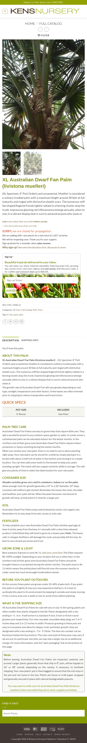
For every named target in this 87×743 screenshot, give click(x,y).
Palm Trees (38, 310)
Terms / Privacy (62, 734)
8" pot (10, 314)
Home (30, 23)
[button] (5, 11)
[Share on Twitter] (10, 321)
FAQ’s (38, 734)
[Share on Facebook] (5, 321)
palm (15, 314)
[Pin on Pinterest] (21, 321)
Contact (47, 734)
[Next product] (40, 29)
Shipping (29, 734)
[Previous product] (46, 29)
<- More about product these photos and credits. (19, 226)
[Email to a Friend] (16, 321)
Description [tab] (10, 340)
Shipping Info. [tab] (30, 340)
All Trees (17, 310)
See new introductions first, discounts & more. (42, 247)
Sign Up (9, 256)
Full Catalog (50, 23)
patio (21, 314)
